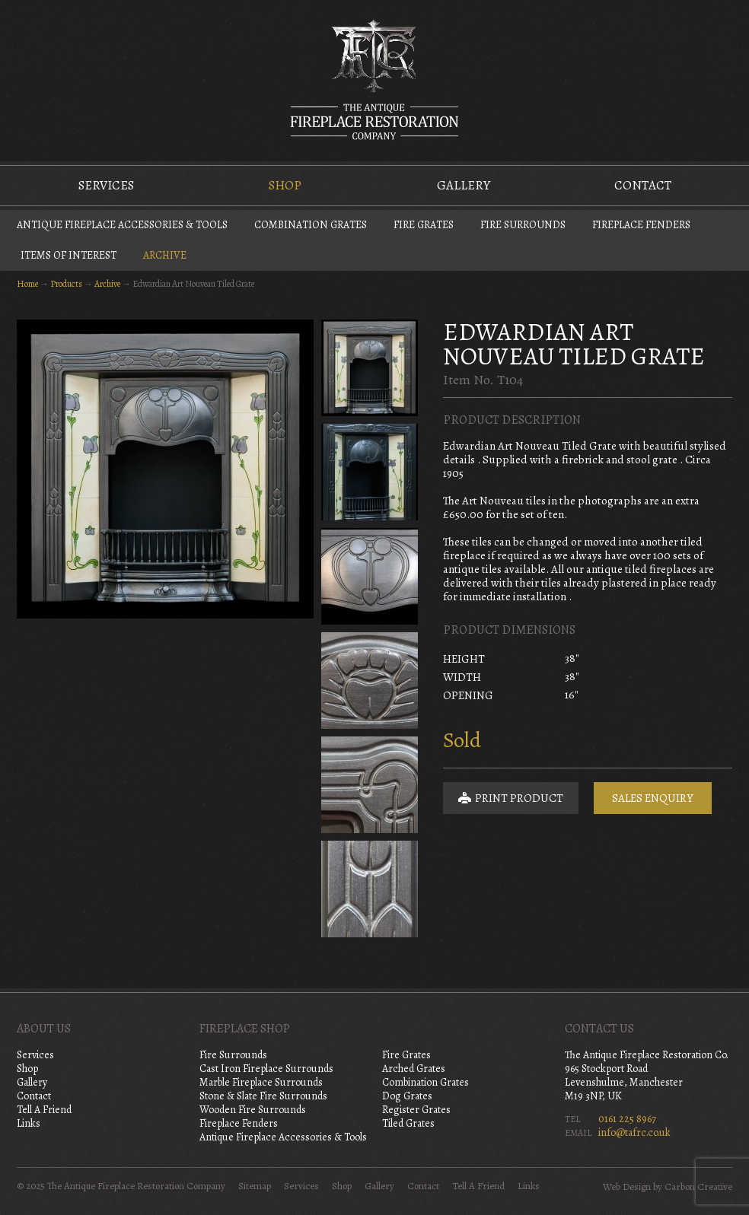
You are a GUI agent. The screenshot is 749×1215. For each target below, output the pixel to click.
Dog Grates (407, 1096)
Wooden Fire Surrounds (252, 1109)
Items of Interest (68, 255)
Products (66, 284)
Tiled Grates (408, 1123)
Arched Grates (413, 1068)
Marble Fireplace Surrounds (261, 1082)
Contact (642, 185)
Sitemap (254, 1186)
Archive (164, 255)
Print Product (510, 798)
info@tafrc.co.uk (634, 1132)
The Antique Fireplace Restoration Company (374, 79)
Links (28, 1123)
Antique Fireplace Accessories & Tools (122, 225)
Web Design (627, 1187)
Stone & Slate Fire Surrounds (263, 1096)
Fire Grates (424, 225)
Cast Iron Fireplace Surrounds (266, 1068)
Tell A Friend (44, 1109)
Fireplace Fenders (641, 225)
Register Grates (416, 1109)
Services (106, 185)
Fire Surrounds (523, 225)
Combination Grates (310, 225)
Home (27, 284)
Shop (285, 185)
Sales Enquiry (652, 798)
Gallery (463, 185)
